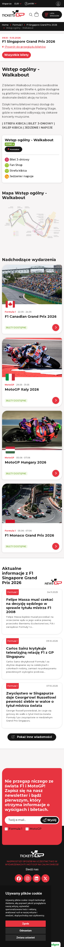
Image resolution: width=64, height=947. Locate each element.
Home (5, 25)
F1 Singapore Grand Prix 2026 (42, 25)
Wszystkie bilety (16, 55)
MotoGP (35, 828)
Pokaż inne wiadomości (32, 737)
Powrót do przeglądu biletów (24, 46)
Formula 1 (18, 25)
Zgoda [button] (25, 923)
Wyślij (49, 820)
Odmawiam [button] (26, 930)
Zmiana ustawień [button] (25, 937)
